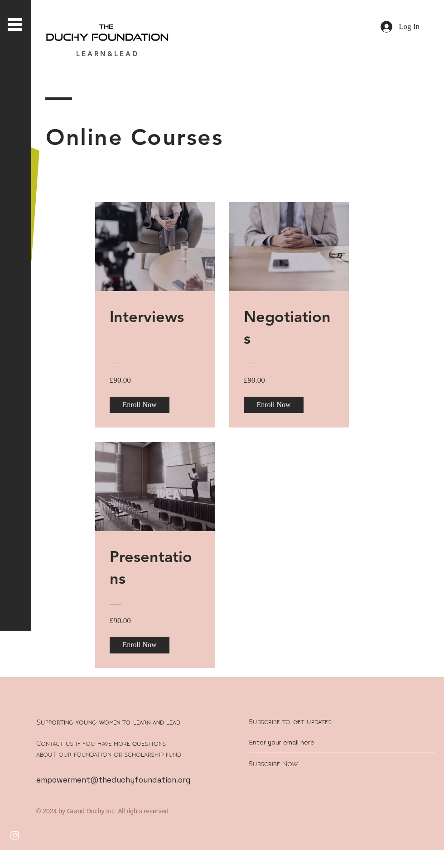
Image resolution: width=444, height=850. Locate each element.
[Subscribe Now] (322, 764)
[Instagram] (14, 835)
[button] (15, 24)
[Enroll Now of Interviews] (139, 405)
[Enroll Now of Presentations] (139, 645)
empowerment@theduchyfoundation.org (113, 780)
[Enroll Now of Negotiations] (274, 405)
